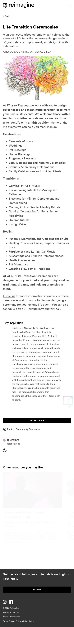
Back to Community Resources (21, 429)
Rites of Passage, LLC (36, 51)
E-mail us (9, 296)
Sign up (37, 589)
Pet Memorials (18, 264)
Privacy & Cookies (11, 612)
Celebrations (13, 443)
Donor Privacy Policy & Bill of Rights (18, 621)
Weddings (15, 145)
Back (7, 16)
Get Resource (37, 420)
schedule (9, 309)
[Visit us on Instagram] (4, 602)
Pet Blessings (17, 150)
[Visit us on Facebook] (11, 602)
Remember (13, 440)
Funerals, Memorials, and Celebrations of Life (39, 238)
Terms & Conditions (11, 617)
